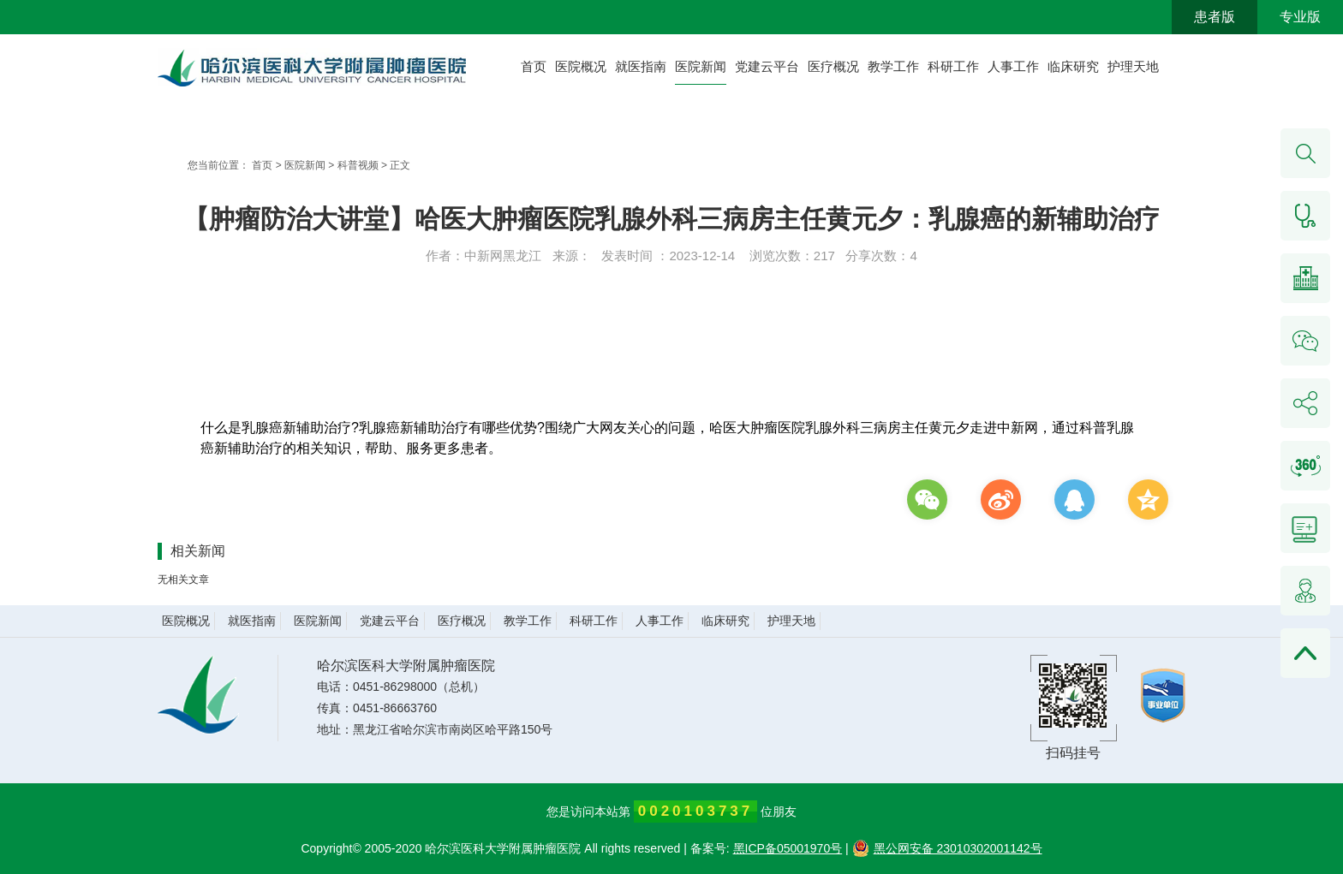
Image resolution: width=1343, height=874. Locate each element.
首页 (533, 66)
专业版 (1300, 16)
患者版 (1214, 16)
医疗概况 (833, 66)
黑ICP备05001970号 (788, 848)
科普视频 (358, 165)
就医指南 (640, 66)
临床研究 (1073, 66)
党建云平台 (767, 66)
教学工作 (893, 66)
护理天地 (1133, 66)
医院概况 (580, 66)
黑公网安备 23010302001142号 (947, 848)
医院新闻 (700, 66)
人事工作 (1013, 66)
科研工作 (953, 66)
